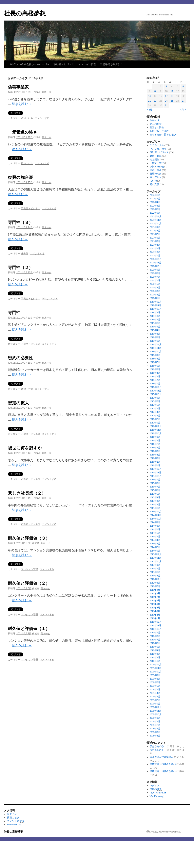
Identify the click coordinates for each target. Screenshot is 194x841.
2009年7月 (155, 682)
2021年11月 (156, 220)
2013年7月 (155, 568)
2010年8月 (155, 636)
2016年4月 (155, 454)
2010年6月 (155, 643)
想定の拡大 (18, 403)
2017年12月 (156, 387)
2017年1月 (155, 422)
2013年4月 (155, 575)
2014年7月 (155, 529)
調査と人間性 (157, 127)
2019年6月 (155, 323)
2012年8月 (155, 582)
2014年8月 (155, 525)
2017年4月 (155, 412)
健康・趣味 (156, 156)
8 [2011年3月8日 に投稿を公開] (155, 91)
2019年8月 (155, 316)
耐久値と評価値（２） (29, 583)
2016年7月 (155, 444)
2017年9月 (155, 397)
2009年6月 (155, 685)
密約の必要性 (20, 357)
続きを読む (22, 104)
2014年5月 (155, 536)
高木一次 (46, 92)
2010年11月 (156, 625)
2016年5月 (155, 451)
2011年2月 (155, 614)
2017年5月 (155, 408)
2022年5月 (155, 198)
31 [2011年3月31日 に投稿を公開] (166, 105)
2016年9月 (155, 437)
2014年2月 (155, 547)
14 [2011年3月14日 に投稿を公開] (149, 96)
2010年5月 (155, 646)
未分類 (24, 253)
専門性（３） (20, 222)
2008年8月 (155, 721)
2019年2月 (155, 337)
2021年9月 (155, 227)
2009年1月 (155, 703)
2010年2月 (155, 657)
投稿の (156, 789)
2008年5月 (155, 732)
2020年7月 (155, 276)
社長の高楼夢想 (25, 13)
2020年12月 (156, 259)
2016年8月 (155, 440)
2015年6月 (155, 490)
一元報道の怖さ (22, 132)
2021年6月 (155, 237)
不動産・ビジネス (63, 64)
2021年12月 (156, 216)
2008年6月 (155, 728)
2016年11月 (156, 429)
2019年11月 (156, 305)
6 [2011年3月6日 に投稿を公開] (183, 86)
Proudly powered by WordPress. (165, 831)
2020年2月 (155, 294)
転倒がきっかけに (159, 131)
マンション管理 (87, 64)
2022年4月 (155, 202)
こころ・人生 (157, 145)
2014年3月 (155, 543)
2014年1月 (155, 550)
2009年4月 (155, 693)
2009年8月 (155, 678)
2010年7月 (155, 639)
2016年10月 (156, 433)
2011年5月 (155, 604)
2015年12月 (156, 469)
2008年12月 (156, 707)
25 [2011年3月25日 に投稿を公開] (172, 100)
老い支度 (154, 184)
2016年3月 (155, 458)
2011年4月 (155, 607)
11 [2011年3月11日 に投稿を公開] (172, 91)
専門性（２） (20, 267)
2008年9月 (155, 718)
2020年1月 (155, 298)
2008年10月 (156, 714)
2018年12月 (156, 344)
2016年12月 (156, 426)
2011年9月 (155, 589)
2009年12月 (156, 664)
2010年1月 (155, 661)
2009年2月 (155, 700)
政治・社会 (27, 118)
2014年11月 (156, 515)
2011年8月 (155, 593)
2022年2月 (155, 209)
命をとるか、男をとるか (163, 134)
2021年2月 (155, 252)
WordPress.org (157, 796)
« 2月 (149, 109)
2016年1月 (155, 465)
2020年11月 (156, 262)
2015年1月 (155, 508)
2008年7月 (155, 725)
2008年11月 (156, 710)
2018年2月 (155, 380)
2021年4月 (155, 244)
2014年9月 (155, 522)
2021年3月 (155, 248)
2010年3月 (155, 653)
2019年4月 (155, 330)
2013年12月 (156, 554)
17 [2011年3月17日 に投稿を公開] (166, 96)
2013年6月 (155, 572)
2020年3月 (155, 291)
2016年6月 (155, 447)
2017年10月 (156, 394)
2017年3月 (155, 415)
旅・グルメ (156, 177)
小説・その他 (157, 166)
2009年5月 (155, 689)
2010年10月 (156, 629)
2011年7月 (155, 597)
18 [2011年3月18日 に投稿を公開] (172, 96)
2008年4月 (155, 735)
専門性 (14, 312)
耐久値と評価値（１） (31, 628)
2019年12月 (156, 301)
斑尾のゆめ (156, 173)
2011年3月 (155, 611)
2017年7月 (155, 401)
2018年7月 (155, 362)
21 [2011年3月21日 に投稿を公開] (149, 100)
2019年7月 (155, 319)
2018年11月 (156, 348)
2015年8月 (155, 483)
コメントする (42, 118)
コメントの (158, 792)
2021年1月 (155, 255)
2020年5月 (155, 284)
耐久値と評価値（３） (31, 538)
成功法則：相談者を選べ (163, 764)
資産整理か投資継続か (161, 757)
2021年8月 (155, 230)
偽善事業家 (18, 87)
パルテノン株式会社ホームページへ (28, 64)
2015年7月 (155, 486)
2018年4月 (155, 372)
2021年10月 (156, 223)
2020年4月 (155, 287)
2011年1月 (155, 618)
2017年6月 (155, 405)
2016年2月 (155, 461)
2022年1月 (155, 212)
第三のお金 (156, 124)
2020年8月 (155, 273)
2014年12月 (156, 511)
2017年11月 (156, 390)
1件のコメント (50, 298)
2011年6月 (155, 600)
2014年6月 (155, 533)
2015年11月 (156, 472)
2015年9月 (155, 479)
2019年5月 (155, 326)
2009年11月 (156, 668)
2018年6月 (155, 365)
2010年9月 (155, 632)
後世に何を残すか (25, 448)
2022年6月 (155, 195)
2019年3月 (155, 333)
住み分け (154, 120)
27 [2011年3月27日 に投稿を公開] (183, 100)
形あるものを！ (158, 746)
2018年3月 (155, 376)
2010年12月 (156, 621)
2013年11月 (156, 557)
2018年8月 (155, 358)
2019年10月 (156, 308)
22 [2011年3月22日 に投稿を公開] (155, 100)
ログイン (154, 785)
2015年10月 (156, 476)
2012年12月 (156, 579)
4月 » (183, 109)
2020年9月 (155, 269)
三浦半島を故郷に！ (111, 64)
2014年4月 (155, 540)
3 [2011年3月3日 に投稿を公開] (166, 86)
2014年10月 (156, 518)
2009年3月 (155, 696)
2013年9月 (155, 565)
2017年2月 (155, 419)
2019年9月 (155, 312)
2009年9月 (155, 675)
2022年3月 (155, 205)
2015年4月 (155, 497)
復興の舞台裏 (20, 177)
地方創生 (154, 159)
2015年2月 (155, 504)
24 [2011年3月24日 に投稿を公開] (166, 100)
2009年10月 (156, 671)
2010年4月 (155, 650)
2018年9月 (155, 355)
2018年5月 (155, 369)
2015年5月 (155, 493)
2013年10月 (156, 561)
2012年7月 (155, 586)
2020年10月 (156, 266)
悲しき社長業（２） (27, 493)
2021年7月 (155, 234)
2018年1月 (155, 383)
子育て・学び (157, 163)
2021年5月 (155, 241)
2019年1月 (155, 340)
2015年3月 (155, 501)
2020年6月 (155, 280)
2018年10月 (156, 351)
